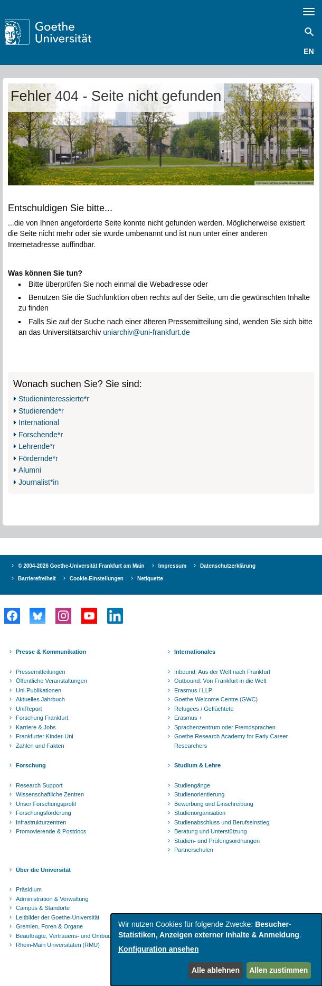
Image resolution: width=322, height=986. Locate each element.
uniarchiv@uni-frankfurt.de (146, 332)
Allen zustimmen (278, 970)
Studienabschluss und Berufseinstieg (221, 822)
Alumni (29, 470)
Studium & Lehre (197, 765)
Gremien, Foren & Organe (49, 926)
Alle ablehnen (216, 970)
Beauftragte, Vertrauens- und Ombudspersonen (77, 936)
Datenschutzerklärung (227, 566)
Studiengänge (192, 785)
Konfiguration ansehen (158, 949)
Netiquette (150, 578)
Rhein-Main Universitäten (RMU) (58, 945)
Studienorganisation (199, 813)
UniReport (29, 709)
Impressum (172, 566)
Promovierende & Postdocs (51, 831)
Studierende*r (41, 411)
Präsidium (29, 889)
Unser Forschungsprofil (46, 804)
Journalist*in (38, 482)
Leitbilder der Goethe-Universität (57, 917)
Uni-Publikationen (38, 690)
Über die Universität (43, 870)
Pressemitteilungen (40, 672)
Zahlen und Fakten (40, 746)
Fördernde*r (38, 458)
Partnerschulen (193, 850)
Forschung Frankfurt (42, 718)
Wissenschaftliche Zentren (50, 794)
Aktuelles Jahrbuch (40, 699)
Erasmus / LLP (193, 690)
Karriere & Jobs (36, 727)
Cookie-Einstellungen (97, 578)
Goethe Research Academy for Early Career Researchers (231, 741)
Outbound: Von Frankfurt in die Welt (220, 681)
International (38, 422)
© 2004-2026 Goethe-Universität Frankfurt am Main (81, 566)
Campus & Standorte (43, 908)
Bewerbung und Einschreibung (213, 804)
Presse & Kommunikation (51, 652)
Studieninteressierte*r (53, 399)
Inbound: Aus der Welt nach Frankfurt (222, 672)
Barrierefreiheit (37, 578)
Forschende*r (40, 434)
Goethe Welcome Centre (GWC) (216, 699)
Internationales (194, 652)
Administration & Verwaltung (52, 899)
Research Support (39, 785)
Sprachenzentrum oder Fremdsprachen (225, 727)
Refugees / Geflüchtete (204, 709)
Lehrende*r (36, 446)
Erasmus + (188, 718)
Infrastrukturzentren (41, 822)
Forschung (31, 765)
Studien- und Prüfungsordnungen (217, 841)
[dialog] (216, 950)
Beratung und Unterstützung (210, 831)
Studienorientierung (199, 794)
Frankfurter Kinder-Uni (44, 736)
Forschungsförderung (43, 813)
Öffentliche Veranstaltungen (51, 681)
